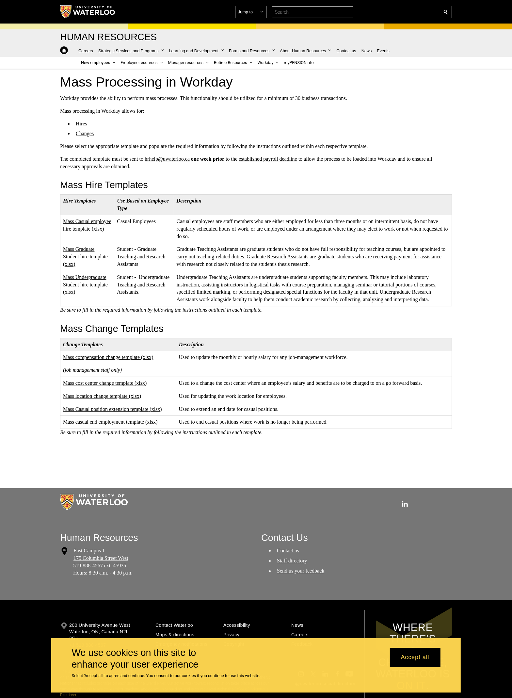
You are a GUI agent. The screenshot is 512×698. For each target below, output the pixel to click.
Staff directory (292, 560)
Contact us (288, 550)
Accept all (415, 657)
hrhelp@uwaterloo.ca (167, 159)
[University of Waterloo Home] (88, 11)
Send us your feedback (300, 570)
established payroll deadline (268, 159)
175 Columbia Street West (100, 558)
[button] (398, 12)
